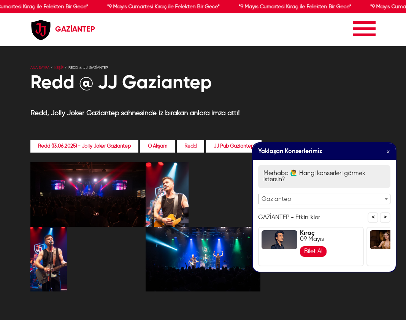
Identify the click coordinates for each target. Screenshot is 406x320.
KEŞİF (58, 68)
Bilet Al (313, 251)
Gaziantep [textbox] (276, 199)
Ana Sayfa (39, 68)
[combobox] (324, 199)
